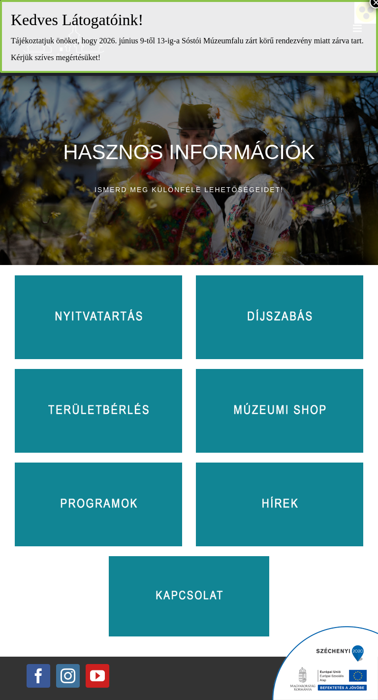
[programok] (98, 467)
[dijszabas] (279, 280)
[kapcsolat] (189, 561)
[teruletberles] (98, 373)
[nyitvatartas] (98, 280)
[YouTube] (97, 676)
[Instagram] (68, 676)
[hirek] (279, 467)
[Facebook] (38, 676)
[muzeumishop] (279, 373)
